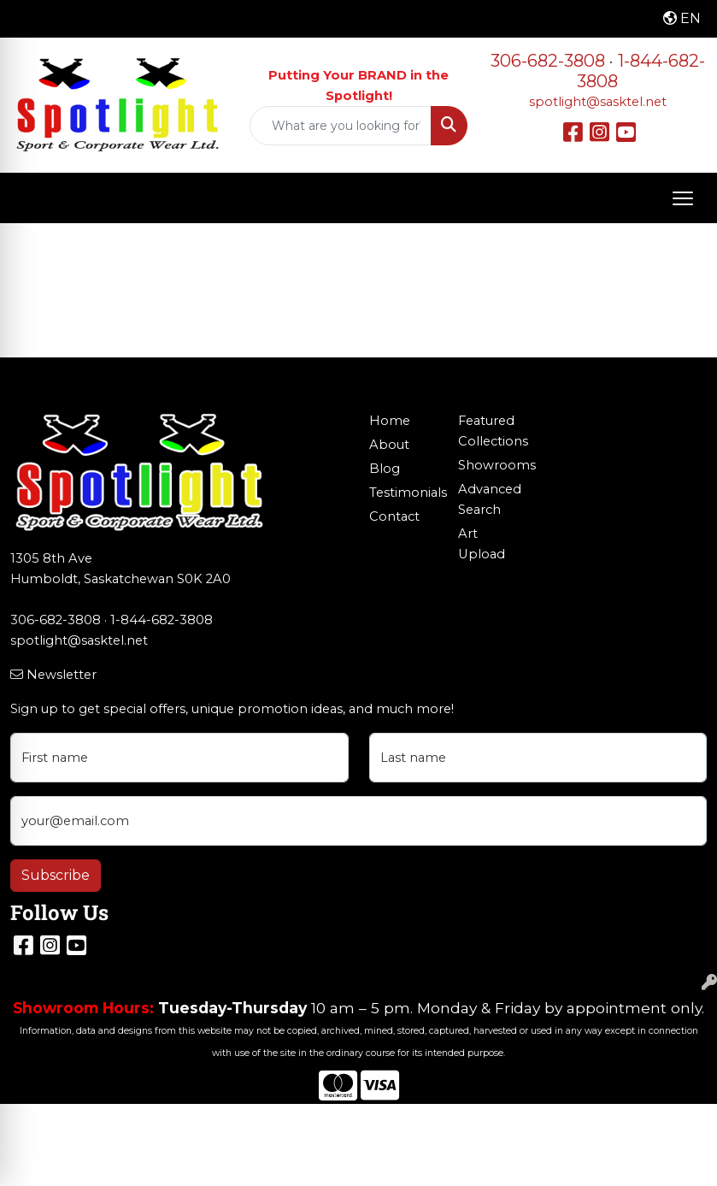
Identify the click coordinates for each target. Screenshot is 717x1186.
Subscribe (55, 875)
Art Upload (481, 544)
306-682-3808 (548, 60)
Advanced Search (489, 499)
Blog (384, 468)
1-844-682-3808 (161, 620)
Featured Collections (492, 431)
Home (389, 420)
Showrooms (492, 465)
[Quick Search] (341, 125)
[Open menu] (683, 198)
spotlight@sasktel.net (598, 101)
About (389, 444)
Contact (394, 516)
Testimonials (403, 492)
